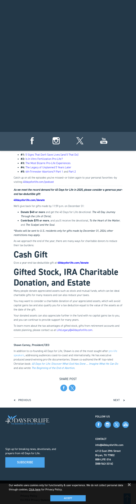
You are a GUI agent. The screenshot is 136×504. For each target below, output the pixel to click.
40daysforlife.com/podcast (38, 182)
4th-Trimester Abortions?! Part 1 (44, 171)
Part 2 (72, 171)
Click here (35, 489)
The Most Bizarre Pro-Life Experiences (48, 163)
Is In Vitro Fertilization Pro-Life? (44, 159)
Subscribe (25, 462)
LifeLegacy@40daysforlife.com (74, 330)
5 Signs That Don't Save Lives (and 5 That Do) (52, 154)
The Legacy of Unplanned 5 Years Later (48, 167)
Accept (68, 498)
